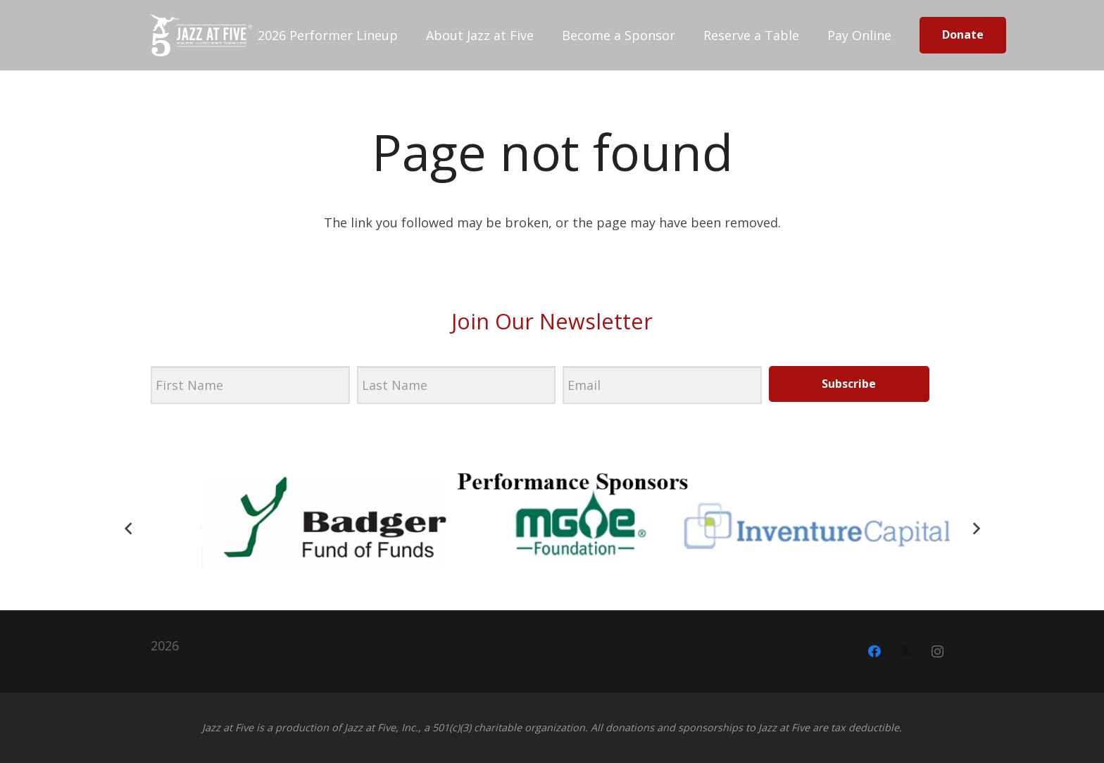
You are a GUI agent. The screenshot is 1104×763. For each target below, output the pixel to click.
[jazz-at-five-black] (201, 35)
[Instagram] (937, 651)
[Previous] (128, 528)
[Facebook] (874, 651)
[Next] (975, 528)
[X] (906, 651)
